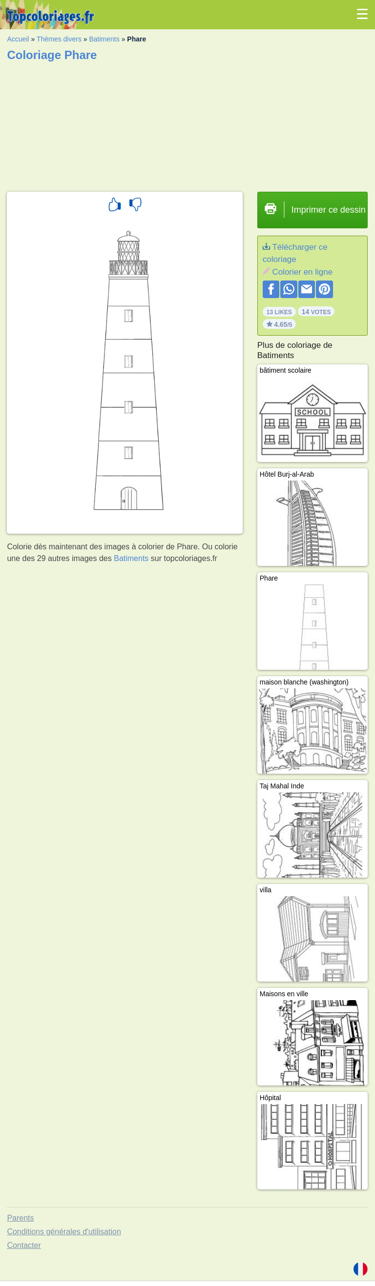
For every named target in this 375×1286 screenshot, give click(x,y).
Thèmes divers (59, 39)
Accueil (18, 39)
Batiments (104, 39)
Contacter (24, 1245)
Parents (20, 1218)
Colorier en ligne (302, 272)
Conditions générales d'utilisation (64, 1231)
